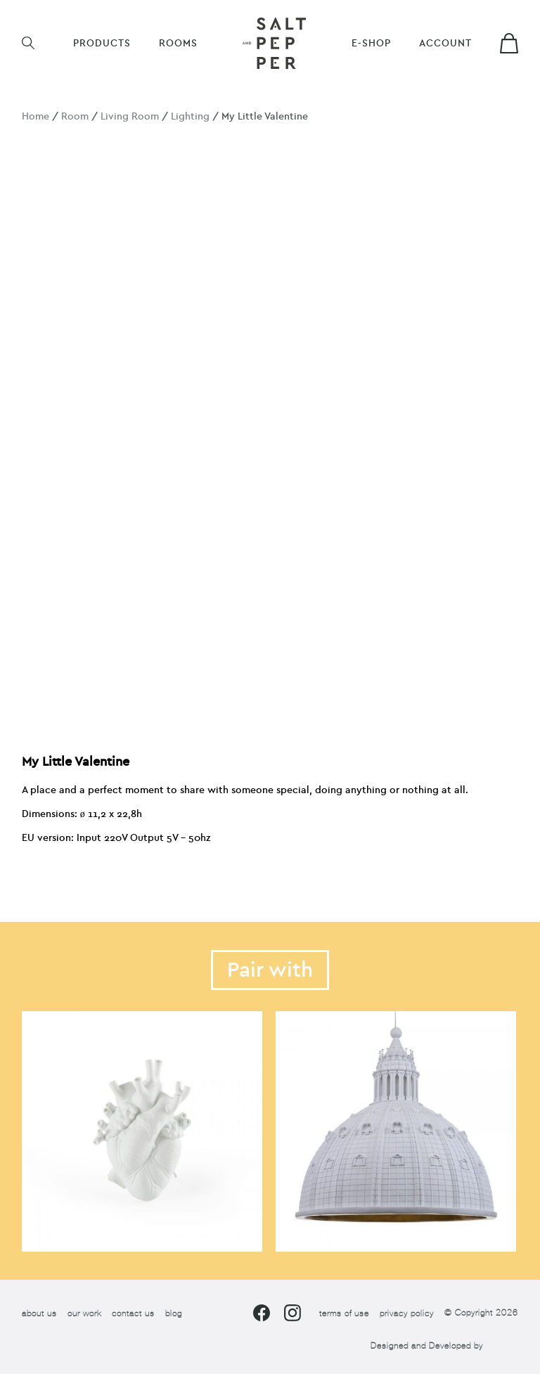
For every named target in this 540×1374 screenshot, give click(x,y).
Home (35, 116)
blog (173, 1313)
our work (84, 1313)
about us (39, 1313)
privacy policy (407, 1313)
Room (75, 116)
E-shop (371, 43)
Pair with (270, 970)
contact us (133, 1313)
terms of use (344, 1313)
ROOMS (178, 43)
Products (102, 43)
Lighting (190, 116)
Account (445, 43)
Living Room (130, 116)
